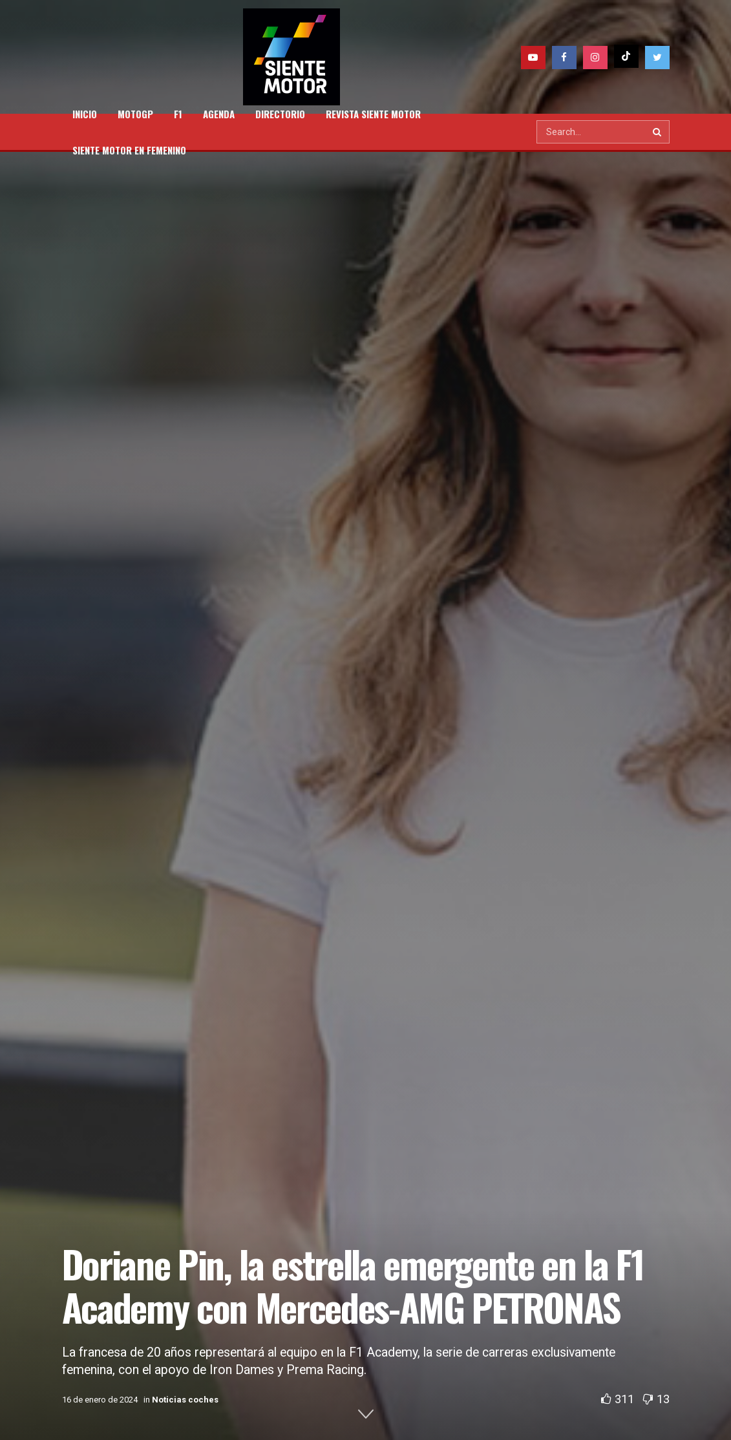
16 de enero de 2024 (100, 1399)
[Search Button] (658, 131)
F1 (178, 114)
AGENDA (219, 114)
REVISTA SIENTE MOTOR (373, 114)
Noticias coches (185, 1399)
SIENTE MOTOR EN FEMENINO (129, 150)
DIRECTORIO (280, 114)
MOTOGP (135, 114)
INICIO (84, 114)
